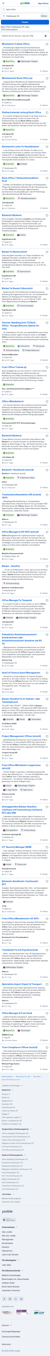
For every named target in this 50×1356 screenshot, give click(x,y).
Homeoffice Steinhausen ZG (13, 1186)
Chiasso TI (6, 1094)
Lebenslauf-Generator (11, 1290)
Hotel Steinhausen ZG (10, 1173)
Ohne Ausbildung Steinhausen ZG (15, 1159)
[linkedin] (21, 1299)
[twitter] (15, 1299)
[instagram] (10, 1299)
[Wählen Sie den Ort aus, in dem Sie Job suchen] (25, 16)
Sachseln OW (7, 1104)
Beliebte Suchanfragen (13, 1085)
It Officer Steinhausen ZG (12, 1147)
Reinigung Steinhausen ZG (12, 1166)
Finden (25, 22)
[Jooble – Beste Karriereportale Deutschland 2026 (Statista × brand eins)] (22, 1312)
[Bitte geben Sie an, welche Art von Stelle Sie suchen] (25, 9)
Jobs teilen (6, 1265)
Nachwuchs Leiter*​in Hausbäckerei (20, 146)
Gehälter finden (8, 1283)
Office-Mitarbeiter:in (13, 401)
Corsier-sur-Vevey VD (10, 1111)
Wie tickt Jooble (9, 1235)
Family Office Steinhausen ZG (13, 1140)
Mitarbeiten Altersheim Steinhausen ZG (17, 1169)
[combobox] (7, 1325)
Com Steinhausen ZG (10, 1189)
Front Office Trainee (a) (14, 367)
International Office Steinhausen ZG (16, 1137)
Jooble (17, 1351)
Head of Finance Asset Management (21, 672)
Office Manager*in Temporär (17, 600)
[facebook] (4, 1299)
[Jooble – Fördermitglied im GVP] (39, 1312)
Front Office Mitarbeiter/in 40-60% (20, 918)
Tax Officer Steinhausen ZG (13, 1150)
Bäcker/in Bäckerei (12, 215)
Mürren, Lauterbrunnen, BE (12, 1121)
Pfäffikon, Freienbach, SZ (11, 1124)
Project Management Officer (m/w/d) (21, 736)
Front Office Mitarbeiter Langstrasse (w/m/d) (21, 766)
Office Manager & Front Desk (17, 1013)
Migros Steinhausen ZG (11, 1179)
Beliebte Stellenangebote (11, 1198)
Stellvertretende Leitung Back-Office (21, 112)
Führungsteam (7, 1239)
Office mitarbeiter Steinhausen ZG (15, 1133)
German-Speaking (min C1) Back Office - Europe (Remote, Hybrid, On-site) (21, 325)
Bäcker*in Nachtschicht (14, 252)
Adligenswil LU (7, 1101)
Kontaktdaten (7, 1243)
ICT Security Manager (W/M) (16, 847)
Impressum (6, 1344)
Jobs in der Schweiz (10, 1254)
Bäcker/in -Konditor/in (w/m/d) (18, 470)
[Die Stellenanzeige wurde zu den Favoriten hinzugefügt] (47, 44)
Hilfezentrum (7, 1251)
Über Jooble (7, 1232)
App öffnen (43, 3)
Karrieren (5, 1247)
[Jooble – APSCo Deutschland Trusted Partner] (6, 1312)
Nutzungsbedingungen (11, 1331)
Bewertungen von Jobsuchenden (15, 1279)
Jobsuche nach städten (11, 1202)
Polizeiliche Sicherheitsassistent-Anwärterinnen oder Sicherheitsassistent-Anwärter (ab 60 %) (22, 639)
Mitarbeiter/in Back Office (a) (17, 78)
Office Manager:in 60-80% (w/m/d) (20, 532)
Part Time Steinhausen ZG (12, 1176)
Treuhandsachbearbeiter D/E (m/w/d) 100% (21, 496)
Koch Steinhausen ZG (10, 1182)
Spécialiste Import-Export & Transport (22, 984)
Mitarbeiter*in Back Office (16, 44)
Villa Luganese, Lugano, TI (12, 1117)
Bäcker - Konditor (11, 566)
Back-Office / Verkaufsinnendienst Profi (20, 179)
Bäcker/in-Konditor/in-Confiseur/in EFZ (20, 883)
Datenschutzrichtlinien (11, 1336)
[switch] (46, 36)
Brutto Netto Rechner (11, 1286)
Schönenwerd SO (8, 1107)
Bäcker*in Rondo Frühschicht (17, 288)
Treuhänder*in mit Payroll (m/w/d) (20, 950)
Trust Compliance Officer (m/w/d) (19, 1047)
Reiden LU (6, 1097)
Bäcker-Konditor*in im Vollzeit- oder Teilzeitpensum (21, 700)
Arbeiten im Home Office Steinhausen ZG (18, 1143)
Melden (44, 71)
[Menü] (3, 3)
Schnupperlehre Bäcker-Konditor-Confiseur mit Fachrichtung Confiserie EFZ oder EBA (22, 809)
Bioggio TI (5, 1114)
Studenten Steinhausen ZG (12, 1163)
